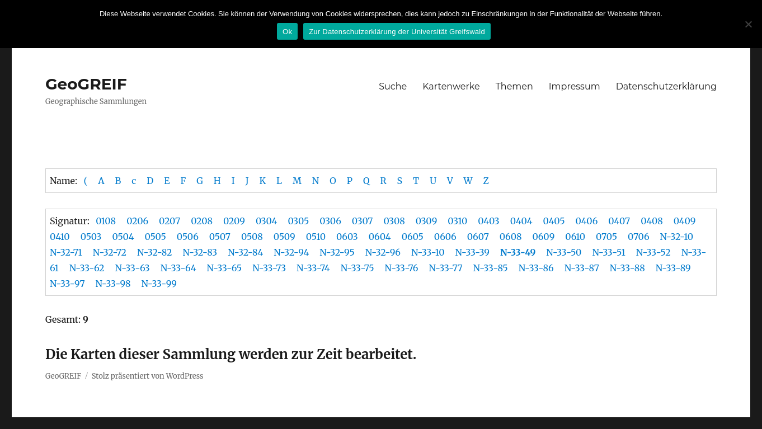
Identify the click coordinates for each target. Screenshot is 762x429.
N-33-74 (313, 268)
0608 (511, 236)
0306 (330, 221)
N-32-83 (199, 252)
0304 (266, 221)
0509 (284, 236)
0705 (606, 236)
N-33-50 (563, 252)
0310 (457, 221)
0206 (137, 221)
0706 (639, 236)
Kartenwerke (450, 86)
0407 (619, 221)
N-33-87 (582, 268)
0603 (347, 236)
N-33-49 (517, 252)
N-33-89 (673, 268)
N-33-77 (445, 268)
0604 (380, 236)
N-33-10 (428, 252)
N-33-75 (357, 268)
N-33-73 (269, 268)
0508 (252, 236)
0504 (123, 236)
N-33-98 (113, 283)
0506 (188, 236)
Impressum (574, 86)
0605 (413, 236)
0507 (220, 236)
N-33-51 (608, 252)
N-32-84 (245, 252)
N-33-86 (536, 268)
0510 (316, 236)
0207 (169, 221)
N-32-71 (66, 252)
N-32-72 (109, 252)
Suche (393, 86)
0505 (155, 236)
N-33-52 (653, 252)
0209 (234, 221)
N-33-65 (224, 268)
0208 (202, 221)
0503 (91, 236)
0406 (587, 221)
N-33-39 (472, 252)
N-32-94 (291, 252)
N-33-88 (627, 268)
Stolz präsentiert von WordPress (148, 376)
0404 (521, 221)
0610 (575, 236)
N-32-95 (337, 252)
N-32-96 (383, 252)
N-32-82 (154, 252)
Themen (514, 86)
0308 (393, 221)
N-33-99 (159, 283)
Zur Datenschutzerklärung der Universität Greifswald (397, 31)
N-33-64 (178, 268)
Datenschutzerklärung (666, 86)
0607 (478, 236)
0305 (298, 221)
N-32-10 (676, 236)
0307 (362, 221)
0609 (543, 236)
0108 (106, 221)
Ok (287, 31)
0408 (652, 221)
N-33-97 (67, 283)
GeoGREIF (86, 83)
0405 (554, 221)
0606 (445, 236)
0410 (60, 236)
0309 (427, 221)
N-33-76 (401, 268)
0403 (489, 221)
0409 (685, 221)
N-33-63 (132, 268)
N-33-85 (490, 268)
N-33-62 (87, 268)
